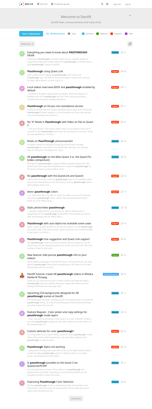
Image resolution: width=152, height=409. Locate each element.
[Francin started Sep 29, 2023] (22, 383)
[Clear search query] (107, 4)
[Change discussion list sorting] (27, 44)
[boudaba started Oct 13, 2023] (22, 177)
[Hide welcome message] (130, 15)
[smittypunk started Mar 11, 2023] (22, 107)
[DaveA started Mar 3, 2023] (22, 142)
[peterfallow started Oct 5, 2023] (22, 158)
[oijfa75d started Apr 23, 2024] (22, 332)
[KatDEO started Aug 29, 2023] (22, 275)
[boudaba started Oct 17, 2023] (22, 225)
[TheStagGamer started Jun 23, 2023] (22, 72)
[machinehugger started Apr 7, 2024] (22, 313)
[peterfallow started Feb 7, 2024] (22, 256)
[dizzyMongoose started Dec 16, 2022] (22, 240)
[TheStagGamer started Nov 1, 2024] (22, 348)
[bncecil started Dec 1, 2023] (22, 123)
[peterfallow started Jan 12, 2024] (22, 53)
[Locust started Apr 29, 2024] (22, 364)
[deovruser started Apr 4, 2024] (22, 193)
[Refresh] (130, 44)
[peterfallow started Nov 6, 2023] (22, 294)
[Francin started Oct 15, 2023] (22, 209)
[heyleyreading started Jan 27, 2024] (22, 88)
